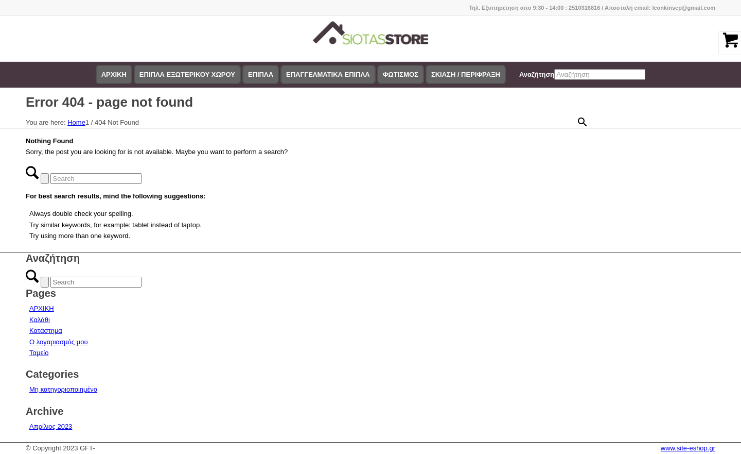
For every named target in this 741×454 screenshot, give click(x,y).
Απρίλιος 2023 (50, 426)
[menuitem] (114, 75)
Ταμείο (38, 353)
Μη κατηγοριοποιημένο (63, 389)
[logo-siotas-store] (371, 38)
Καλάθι (39, 320)
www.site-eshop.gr (688, 448)
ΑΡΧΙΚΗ (41, 308)
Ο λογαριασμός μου (58, 342)
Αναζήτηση (536, 74)
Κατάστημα (45, 330)
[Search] (96, 178)
